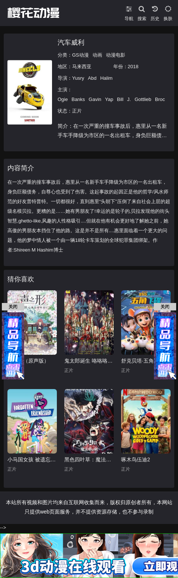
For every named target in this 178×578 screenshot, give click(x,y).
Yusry (78, 78)
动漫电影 (115, 55)
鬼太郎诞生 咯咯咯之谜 (89, 361)
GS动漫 (80, 55)
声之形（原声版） (28, 361)
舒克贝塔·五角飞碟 (142, 361)
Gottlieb (143, 99)
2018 (133, 66)
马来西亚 (81, 66)
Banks (78, 99)
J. (129, 99)
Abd (92, 78)
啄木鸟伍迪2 (135, 459)
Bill (120, 99)
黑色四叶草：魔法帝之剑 (89, 459)
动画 (97, 55)
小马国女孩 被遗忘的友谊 (32, 459)
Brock (161, 99)
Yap (109, 99)
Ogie (63, 99)
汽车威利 (71, 42)
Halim (106, 78)
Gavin (95, 99)
